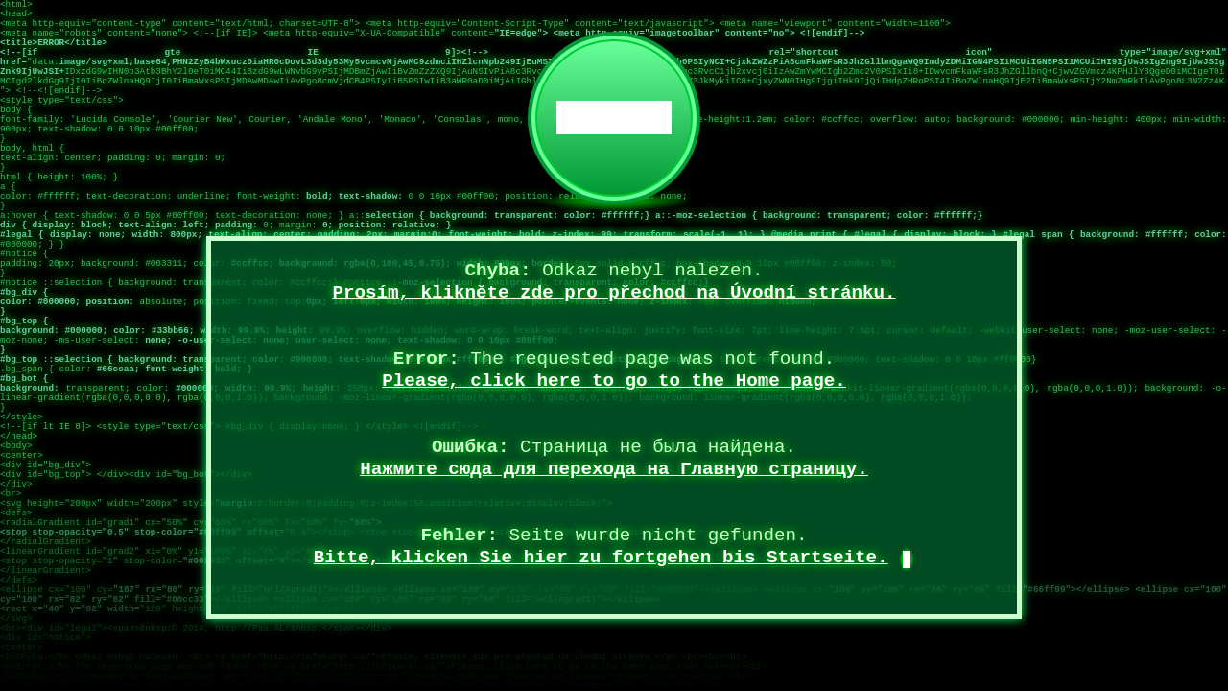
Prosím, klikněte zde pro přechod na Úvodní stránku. (613, 292)
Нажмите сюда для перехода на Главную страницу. (614, 469)
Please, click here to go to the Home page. (614, 381)
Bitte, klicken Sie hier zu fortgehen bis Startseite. (601, 557)
